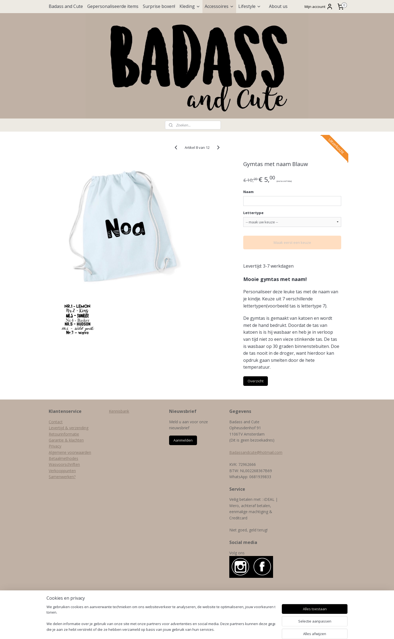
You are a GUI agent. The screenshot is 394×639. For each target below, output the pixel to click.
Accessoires (219, 6)
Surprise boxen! (159, 6)
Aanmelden (183, 440)
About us (278, 6)
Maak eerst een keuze (292, 242)
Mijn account (319, 6)
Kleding (189, 6)
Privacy (55, 446)
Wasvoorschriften (64, 464)
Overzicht (255, 380)
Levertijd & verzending (68, 427)
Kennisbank (119, 411)
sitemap (177, 629)
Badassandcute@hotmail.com (255, 452)
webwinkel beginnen (209, 629)
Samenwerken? (62, 476)
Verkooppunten (62, 470)
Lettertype (253, 212)
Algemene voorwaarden (70, 452)
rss (189, 629)
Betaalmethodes (63, 458)
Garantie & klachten (66, 440)
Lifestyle (249, 6)
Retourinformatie (64, 434)
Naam (248, 191)
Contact (56, 421)
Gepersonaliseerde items (112, 6)
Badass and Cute (66, 6)
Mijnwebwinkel (257, 629)
